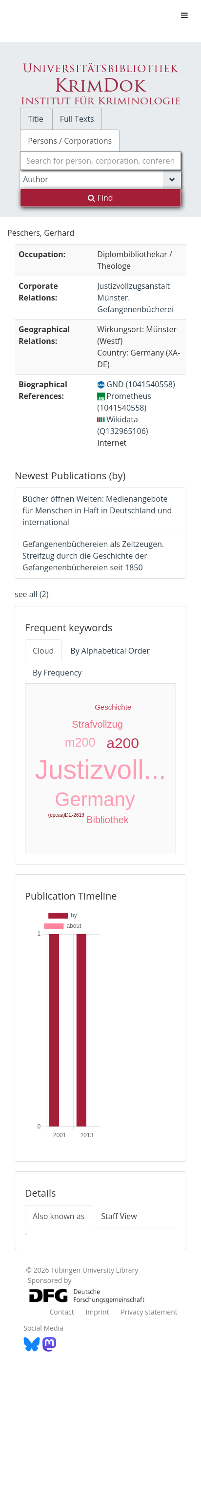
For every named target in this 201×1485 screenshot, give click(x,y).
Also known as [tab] (58, 1216)
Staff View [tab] (119, 1216)
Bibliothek (107, 819)
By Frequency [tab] (57, 672)
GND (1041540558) (136, 384)
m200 (80, 742)
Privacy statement (149, 1311)
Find (100, 197)
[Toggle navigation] (184, 15)
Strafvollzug (97, 724)
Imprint (97, 1311)
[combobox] (100, 160)
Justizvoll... (100, 769)
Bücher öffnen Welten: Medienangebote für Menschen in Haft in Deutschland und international (97, 510)
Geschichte (113, 707)
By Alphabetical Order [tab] (110, 650)
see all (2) (31, 594)
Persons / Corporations (70, 140)
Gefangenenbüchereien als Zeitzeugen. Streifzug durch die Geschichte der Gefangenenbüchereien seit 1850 (93, 556)
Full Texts (77, 118)
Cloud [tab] (43, 650)
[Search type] (100, 179)
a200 (122, 743)
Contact (61, 1311)
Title (35, 118)
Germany (95, 799)
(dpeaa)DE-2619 (66, 815)
